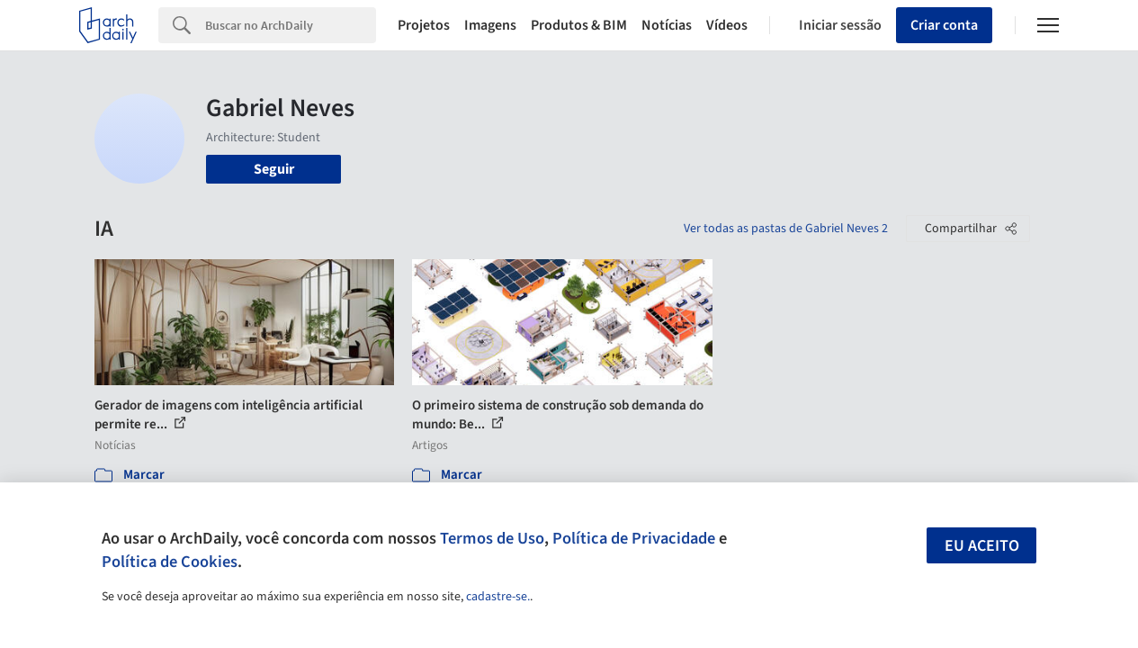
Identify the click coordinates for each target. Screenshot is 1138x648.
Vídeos (727, 25)
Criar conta (944, 25)
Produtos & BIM (579, 25)
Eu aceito (982, 546)
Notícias (666, 25)
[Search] (290, 25)
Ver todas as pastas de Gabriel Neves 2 (786, 228)
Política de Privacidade (633, 538)
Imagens (490, 25)
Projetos (424, 25)
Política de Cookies (169, 561)
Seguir (274, 169)
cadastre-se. (498, 597)
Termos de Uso (492, 538)
